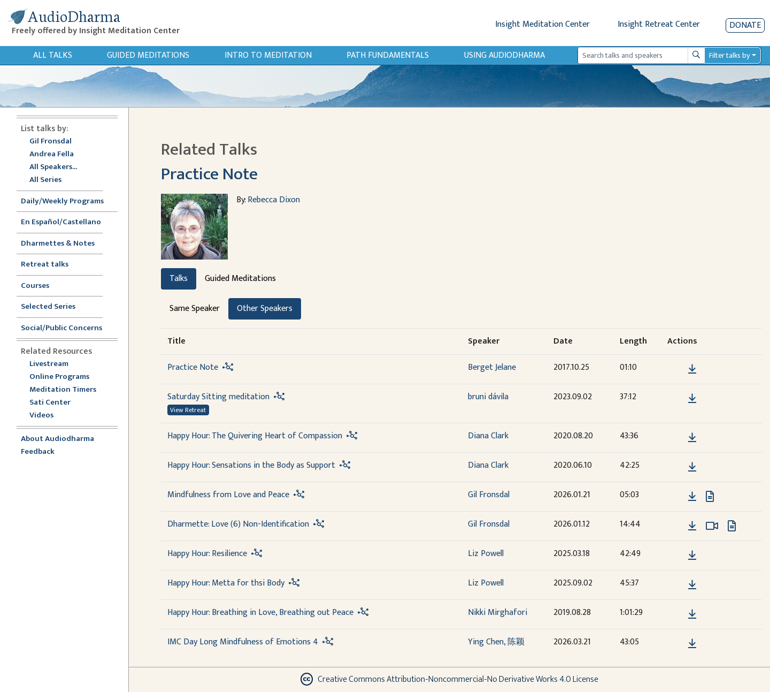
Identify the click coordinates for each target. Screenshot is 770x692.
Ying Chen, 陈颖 (496, 642)
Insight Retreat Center (659, 24)
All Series (45, 180)
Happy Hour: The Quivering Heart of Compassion (254, 436)
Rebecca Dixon (274, 200)
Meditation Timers (62, 390)
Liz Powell (486, 553)
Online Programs (59, 377)
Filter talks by (729, 55)
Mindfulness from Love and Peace (228, 495)
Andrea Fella (51, 154)
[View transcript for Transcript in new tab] (710, 496)
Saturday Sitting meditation (218, 397)
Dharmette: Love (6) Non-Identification (238, 524)
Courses (35, 286)
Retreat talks (44, 264)
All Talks (52, 55)
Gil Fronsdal (50, 141)
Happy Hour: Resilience (207, 553)
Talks (179, 278)
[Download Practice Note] (692, 369)
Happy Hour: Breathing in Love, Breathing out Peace (260, 612)
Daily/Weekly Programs (68, 201)
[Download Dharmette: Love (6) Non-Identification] (692, 526)
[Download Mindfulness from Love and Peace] (692, 497)
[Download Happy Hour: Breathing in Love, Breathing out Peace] (692, 614)
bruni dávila (488, 397)
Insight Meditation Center (542, 24)
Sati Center (50, 403)
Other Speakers (264, 308)
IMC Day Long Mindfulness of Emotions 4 (242, 642)
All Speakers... (53, 167)
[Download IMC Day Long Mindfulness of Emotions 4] (692, 644)
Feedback (38, 452)
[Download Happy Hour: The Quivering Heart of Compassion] (692, 438)
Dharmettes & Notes (58, 244)
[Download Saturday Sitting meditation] (692, 399)
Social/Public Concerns (61, 328)
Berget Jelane (492, 367)
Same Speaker (195, 308)
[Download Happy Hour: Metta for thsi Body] (692, 585)
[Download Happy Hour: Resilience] (692, 555)
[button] (675, 368)
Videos (47, 415)
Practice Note (209, 174)
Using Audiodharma (504, 55)
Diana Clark (488, 436)
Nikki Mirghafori (497, 612)
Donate (745, 25)
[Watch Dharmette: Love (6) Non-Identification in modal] (712, 526)
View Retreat (188, 410)
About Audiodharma (57, 439)
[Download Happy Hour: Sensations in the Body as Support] (692, 467)
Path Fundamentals (387, 55)
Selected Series (54, 307)
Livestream (48, 364)
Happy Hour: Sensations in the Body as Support (251, 465)
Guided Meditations (148, 55)
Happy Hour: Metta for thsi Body (225, 583)
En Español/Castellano (61, 222)
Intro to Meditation (268, 55)
